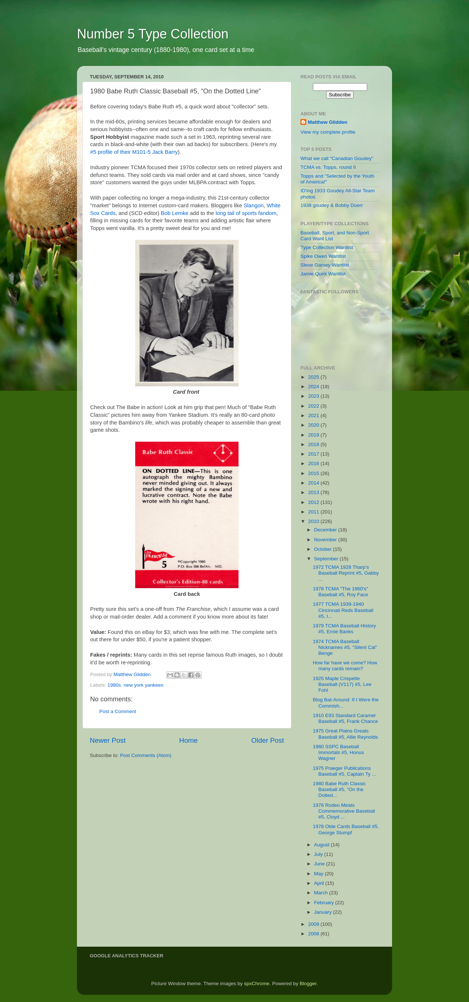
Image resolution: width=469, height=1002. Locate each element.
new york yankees (143, 685)
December (326, 529)
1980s (114, 685)
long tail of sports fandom (245, 213)
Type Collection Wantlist (326, 247)
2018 (314, 444)
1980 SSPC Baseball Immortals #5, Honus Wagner (338, 752)
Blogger (308, 983)
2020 (314, 425)
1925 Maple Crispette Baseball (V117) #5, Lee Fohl (342, 684)
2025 (314, 377)
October (323, 549)
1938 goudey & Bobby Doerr (331, 205)
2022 (314, 406)
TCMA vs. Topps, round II (328, 167)
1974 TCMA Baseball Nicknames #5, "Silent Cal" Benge (345, 647)
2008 (314, 933)
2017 (314, 454)
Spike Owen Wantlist (323, 256)
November (326, 539)
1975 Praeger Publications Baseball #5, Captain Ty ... (344, 771)
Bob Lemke (174, 213)
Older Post (267, 740)
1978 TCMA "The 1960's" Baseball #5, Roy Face (340, 591)
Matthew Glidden (327, 122)
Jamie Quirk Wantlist (323, 274)
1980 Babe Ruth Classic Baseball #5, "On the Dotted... (339, 789)
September (327, 558)
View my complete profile (327, 132)
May (319, 873)
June (320, 863)
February (324, 902)
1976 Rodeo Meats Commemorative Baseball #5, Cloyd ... (344, 811)
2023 (314, 396)
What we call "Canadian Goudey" (336, 158)
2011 (314, 512)
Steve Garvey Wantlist (324, 265)
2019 (314, 435)
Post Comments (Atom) (145, 755)
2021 (314, 415)
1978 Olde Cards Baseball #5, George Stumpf (346, 829)
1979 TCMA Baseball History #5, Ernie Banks (344, 628)
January (323, 912)
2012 (314, 502)
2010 (314, 521)
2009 (314, 924)
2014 (314, 483)
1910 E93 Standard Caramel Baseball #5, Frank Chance (345, 718)
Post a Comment (117, 711)
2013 (314, 492)
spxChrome (256, 983)
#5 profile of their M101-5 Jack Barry (134, 152)
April (319, 883)
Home (188, 740)
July (319, 854)
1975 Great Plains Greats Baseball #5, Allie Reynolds (345, 733)
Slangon (253, 205)
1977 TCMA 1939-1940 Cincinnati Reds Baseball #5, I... (343, 610)
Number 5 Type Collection (153, 33)
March (321, 892)
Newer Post (108, 740)
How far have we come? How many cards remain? (345, 665)
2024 (314, 386)
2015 (314, 473)
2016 (314, 463)
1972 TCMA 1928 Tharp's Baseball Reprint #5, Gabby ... (346, 573)
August (322, 844)
